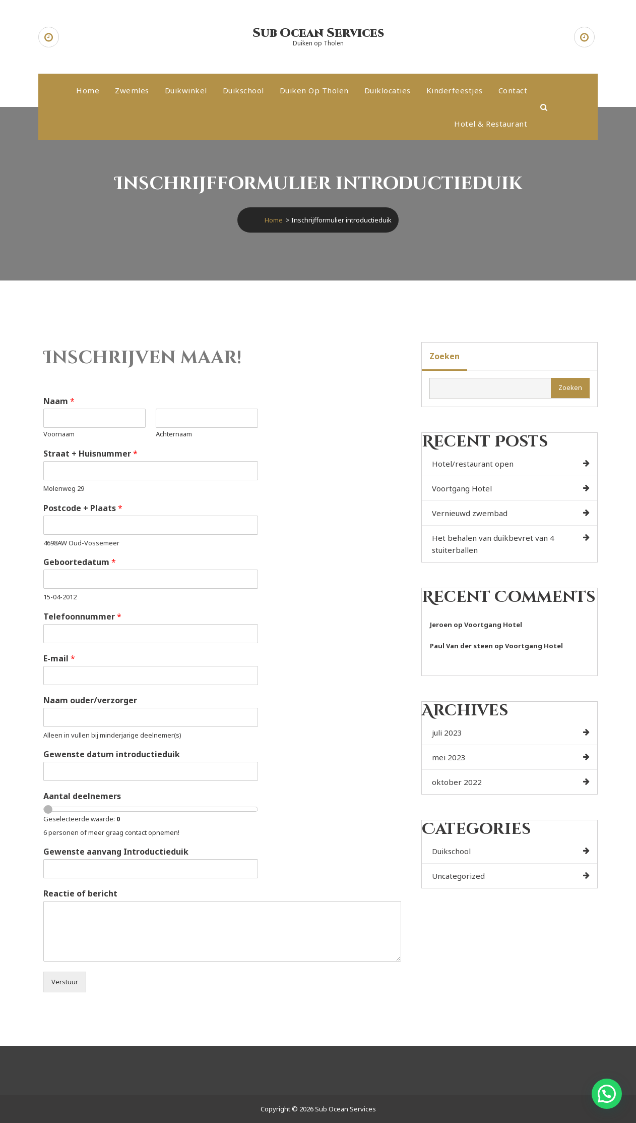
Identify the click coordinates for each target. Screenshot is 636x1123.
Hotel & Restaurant (490, 124)
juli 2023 (447, 732)
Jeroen (441, 624)
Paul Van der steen (461, 645)
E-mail (59, 658)
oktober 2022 (457, 782)
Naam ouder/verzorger (90, 700)
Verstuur (64, 981)
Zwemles (132, 90)
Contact (513, 90)
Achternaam (174, 434)
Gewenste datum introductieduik (111, 754)
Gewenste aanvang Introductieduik (115, 852)
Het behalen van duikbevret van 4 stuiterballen (493, 544)
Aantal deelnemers (82, 796)
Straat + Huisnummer (90, 453)
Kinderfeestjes (454, 90)
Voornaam (59, 434)
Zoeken (444, 356)
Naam (59, 401)
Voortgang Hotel (462, 488)
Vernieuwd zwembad (469, 513)
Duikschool (243, 90)
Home (87, 90)
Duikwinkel (186, 90)
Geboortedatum (79, 562)
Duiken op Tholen (314, 90)
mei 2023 (449, 757)
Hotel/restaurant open (473, 464)
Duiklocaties (387, 90)
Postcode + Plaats (82, 508)
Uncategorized (458, 876)
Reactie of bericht (80, 893)
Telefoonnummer (82, 616)
